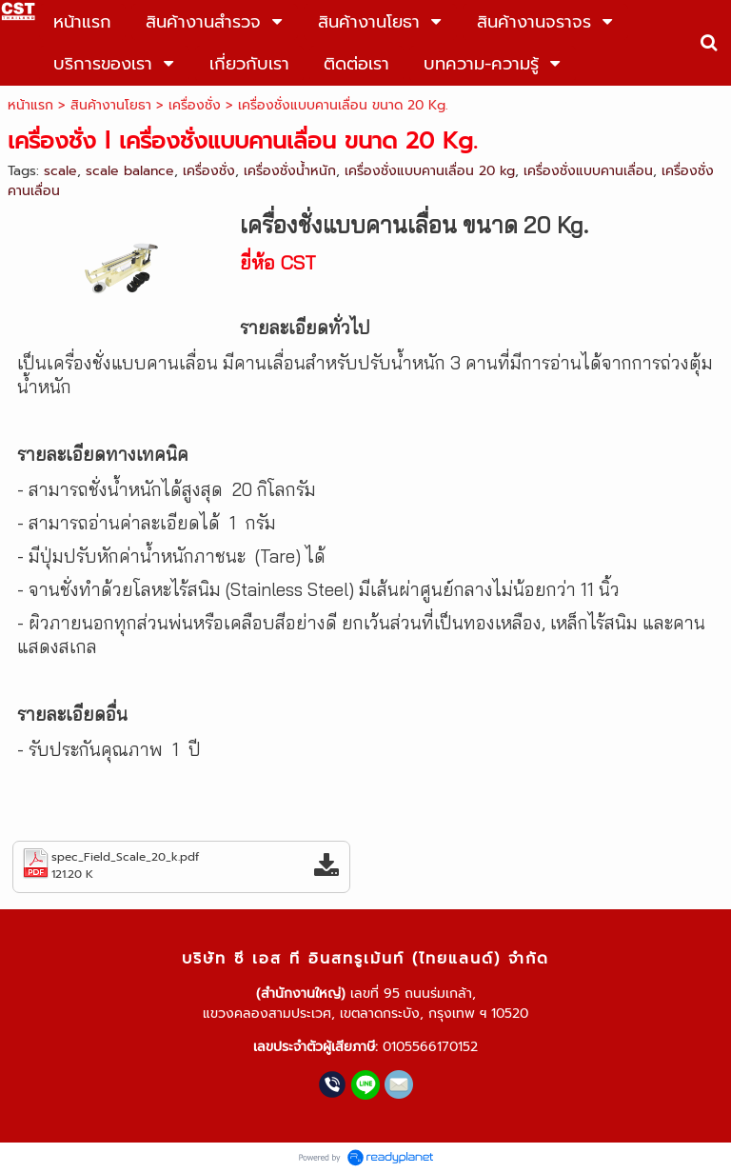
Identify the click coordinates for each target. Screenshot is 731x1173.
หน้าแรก (30, 105)
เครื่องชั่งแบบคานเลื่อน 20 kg (430, 171)
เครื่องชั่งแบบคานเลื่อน (588, 171)
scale (60, 171)
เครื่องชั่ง (194, 105)
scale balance (130, 171)
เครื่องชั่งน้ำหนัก (290, 171)
